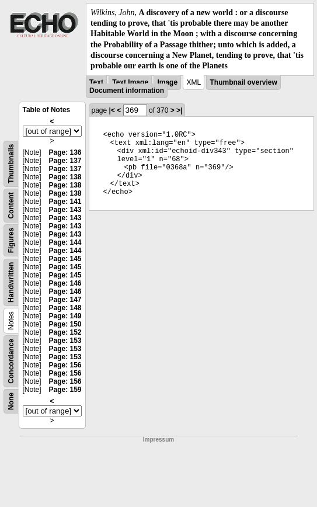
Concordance (11, 361)
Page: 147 (64, 300)
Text (96, 82)
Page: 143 (64, 210)
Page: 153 (64, 340)
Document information (126, 90)
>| (179, 110)
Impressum (158, 439)
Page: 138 (64, 177)
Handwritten (11, 282)
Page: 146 (64, 283)
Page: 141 (64, 201)
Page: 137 (64, 161)
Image (167, 82)
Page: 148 (64, 308)
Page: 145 (64, 259)
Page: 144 (64, 242)
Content (11, 205)
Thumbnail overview (243, 82)
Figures (11, 240)
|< (112, 110)
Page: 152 (64, 332)
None (11, 401)
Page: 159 (64, 390)
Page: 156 (64, 365)
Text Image (130, 82)
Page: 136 (64, 152)
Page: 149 (64, 316)
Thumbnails (11, 163)
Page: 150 (64, 324)
